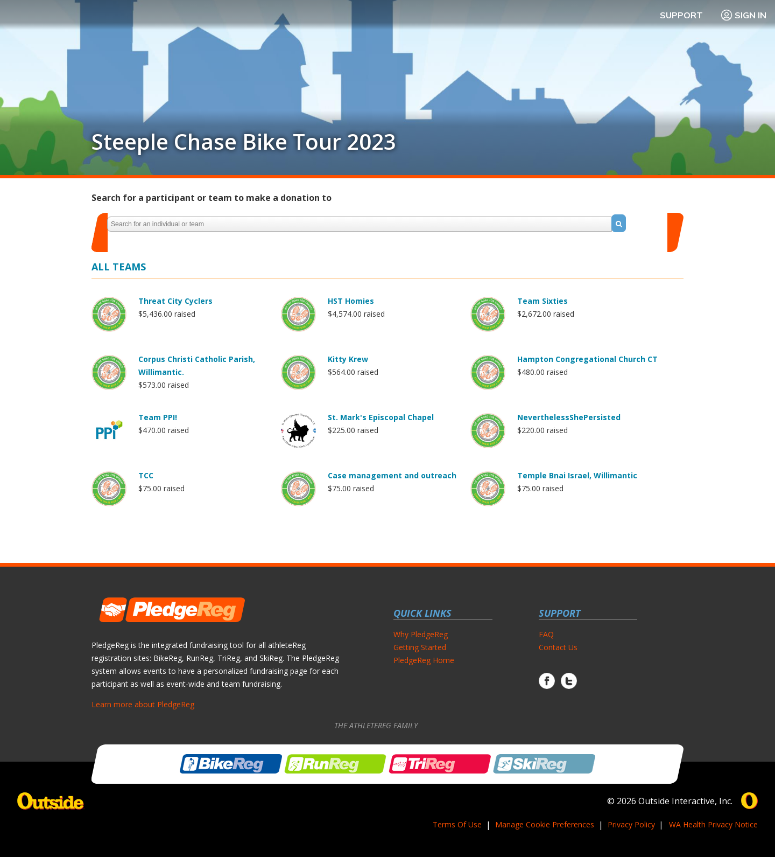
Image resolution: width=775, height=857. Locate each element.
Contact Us (558, 647)
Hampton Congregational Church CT (587, 359)
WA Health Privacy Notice (713, 824)
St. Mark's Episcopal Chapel (381, 417)
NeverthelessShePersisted (569, 417)
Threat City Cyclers (175, 301)
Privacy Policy (631, 824)
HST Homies (351, 301)
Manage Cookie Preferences (544, 824)
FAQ (546, 634)
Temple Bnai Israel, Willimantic (577, 475)
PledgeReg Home (423, 660)
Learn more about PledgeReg (142, 704)
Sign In (743, 15)
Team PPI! (157, 417)
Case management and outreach (392, 475)
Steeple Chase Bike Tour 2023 (243, 142)
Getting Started (419, 647)
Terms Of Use (457, 824)
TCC (145, 475)
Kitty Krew (348, 359)
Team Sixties (542, 301)
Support (681, 15)
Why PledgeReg (420, 634)
